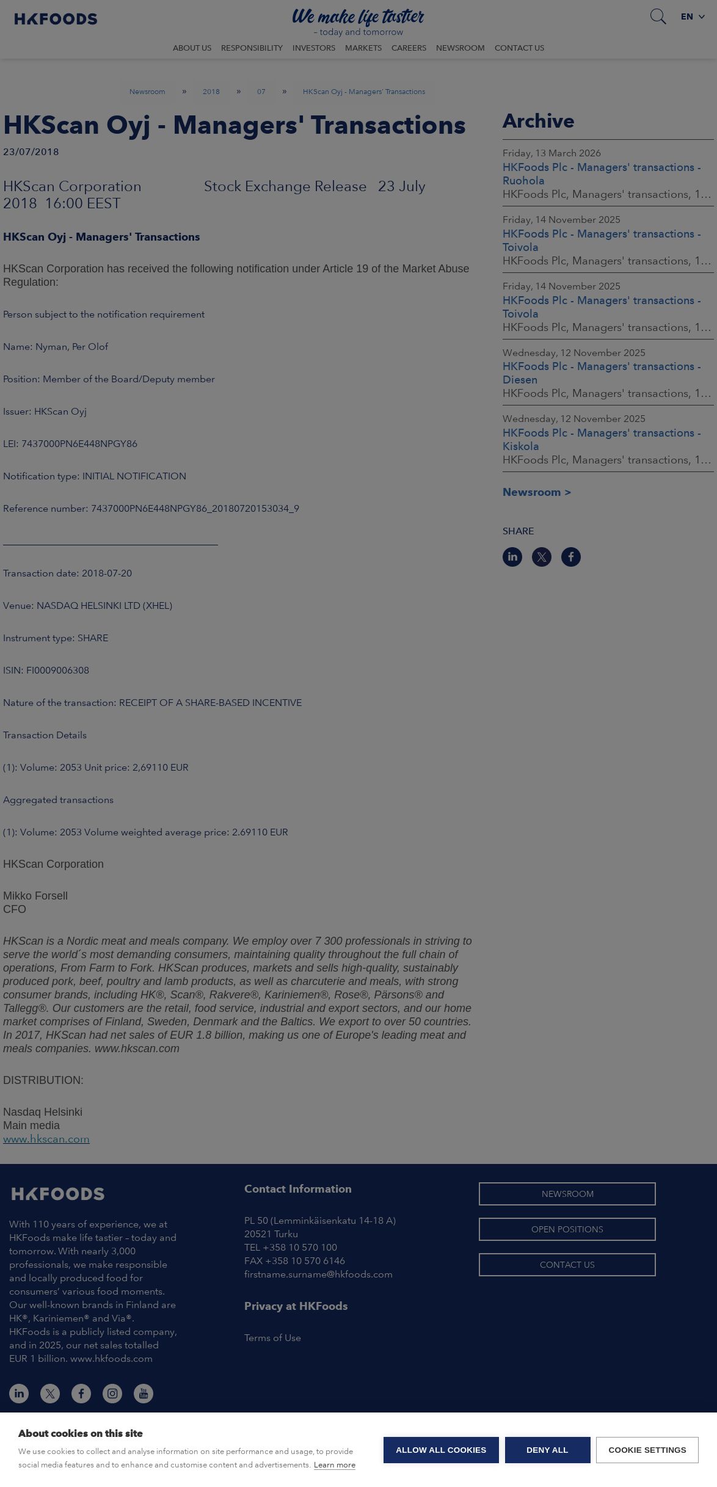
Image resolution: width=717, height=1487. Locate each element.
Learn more (334, 1464)
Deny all (547, 1450)
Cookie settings (647, 1450)
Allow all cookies (441, 1450)
